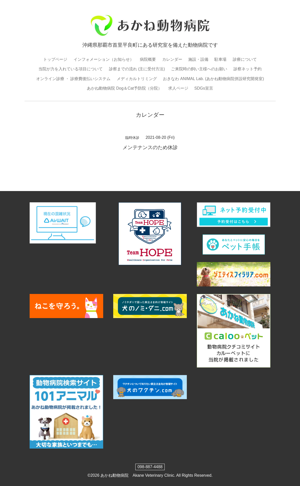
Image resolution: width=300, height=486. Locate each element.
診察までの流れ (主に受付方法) (137, 69)
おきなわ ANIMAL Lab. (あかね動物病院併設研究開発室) (213, 79)
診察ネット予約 (247, 69)
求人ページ (178, 88)
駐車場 (220, 59)
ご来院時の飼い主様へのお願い (199, 69)
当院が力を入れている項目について (70, 69)
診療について (245, 59)
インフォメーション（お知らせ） (104, 59)
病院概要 (148, 59)
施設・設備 (198, 59)
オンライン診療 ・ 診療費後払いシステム (73, 79)
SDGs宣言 (203, 88)
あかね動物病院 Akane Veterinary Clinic (137, 475)
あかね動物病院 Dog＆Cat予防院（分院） (124, 88)
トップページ (55, 59)
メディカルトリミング (137, 79)
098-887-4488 (150, 467)
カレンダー (172, 59)
